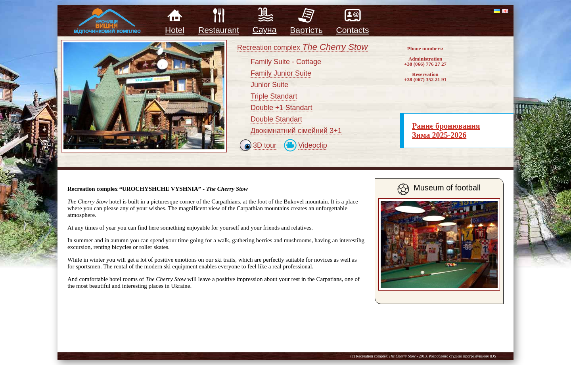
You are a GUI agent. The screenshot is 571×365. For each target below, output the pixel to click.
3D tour (264, 145)
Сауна (265, 25)
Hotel (175, 26)
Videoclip (312, 145)
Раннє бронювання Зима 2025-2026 (446, 130)
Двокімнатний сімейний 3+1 (296, 131)
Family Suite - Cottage (286, 62)
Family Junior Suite (281, 73)
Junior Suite (269, 85)
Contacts (352, 26)
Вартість (306, 26)
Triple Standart (274, 96)
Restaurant (218, 26)
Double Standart (276, 119)
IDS (493, 356)
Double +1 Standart (281, 108)
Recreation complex (302, 48)
